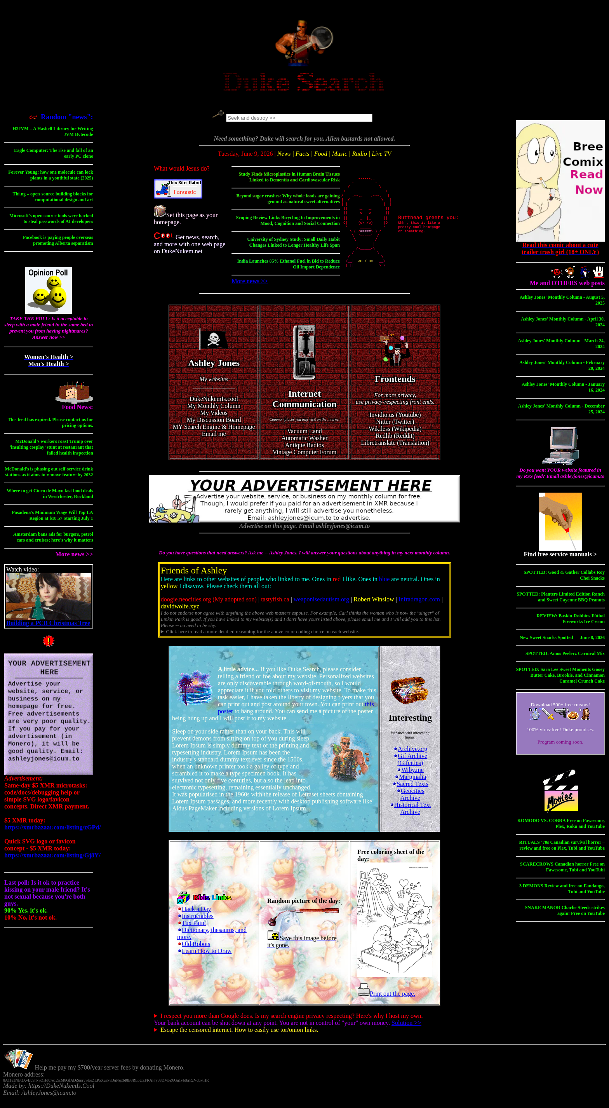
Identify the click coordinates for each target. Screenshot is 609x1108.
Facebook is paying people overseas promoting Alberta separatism (58, 244)
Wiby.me (410, 778)
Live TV (381, 157)
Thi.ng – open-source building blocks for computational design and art (52, 201)
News (284, 157)
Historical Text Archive (410, 817)
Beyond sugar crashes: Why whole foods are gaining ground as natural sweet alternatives (288, 205)
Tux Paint (194, 931)
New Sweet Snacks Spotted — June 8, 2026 (562, 642)
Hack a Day (196, 917)
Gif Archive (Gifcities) (410, 768)
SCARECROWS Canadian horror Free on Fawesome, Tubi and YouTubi (562, 871)
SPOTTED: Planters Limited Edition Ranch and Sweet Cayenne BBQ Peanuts (561, 601)
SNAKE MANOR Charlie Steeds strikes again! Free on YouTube (565, 914)
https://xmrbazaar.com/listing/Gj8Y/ (52, 859)
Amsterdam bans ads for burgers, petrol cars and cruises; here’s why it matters (53, 541)
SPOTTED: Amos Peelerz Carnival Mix (565, 657)
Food (320, 157)
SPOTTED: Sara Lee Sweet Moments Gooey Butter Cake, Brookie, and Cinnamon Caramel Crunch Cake (560, 679)
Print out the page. (386, 1002)
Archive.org (410, 757)
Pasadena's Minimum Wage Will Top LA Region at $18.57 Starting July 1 (52, 519)
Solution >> (406, 1031)
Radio (359, 157)
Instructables (198, 924)
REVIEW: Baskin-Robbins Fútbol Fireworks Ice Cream (571, 623)
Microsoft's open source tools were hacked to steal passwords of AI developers (51, 222)
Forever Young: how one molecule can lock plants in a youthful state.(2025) (50, 179)
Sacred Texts (410, 792)
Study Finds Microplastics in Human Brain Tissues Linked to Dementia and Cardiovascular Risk (289, 183)
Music (339, 157)
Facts (303, 157)
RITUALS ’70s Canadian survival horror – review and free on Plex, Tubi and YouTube (562, 849)
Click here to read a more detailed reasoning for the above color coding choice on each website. (262, 640)
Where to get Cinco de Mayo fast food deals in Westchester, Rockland (50, 497)
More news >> (249, 287)
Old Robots (196, 952)
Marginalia (410, 785)
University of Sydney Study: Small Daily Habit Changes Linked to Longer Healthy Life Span (293, 248)
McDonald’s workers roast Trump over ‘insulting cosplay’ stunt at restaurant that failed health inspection (51, 451)
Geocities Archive (410, 803)
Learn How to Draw (206, 959)
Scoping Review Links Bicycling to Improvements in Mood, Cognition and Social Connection (288, 226)
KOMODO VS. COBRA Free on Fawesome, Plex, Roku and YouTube (561, 827)
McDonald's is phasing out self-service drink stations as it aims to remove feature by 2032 (49, 476)
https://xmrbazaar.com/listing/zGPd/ (52, 831)
